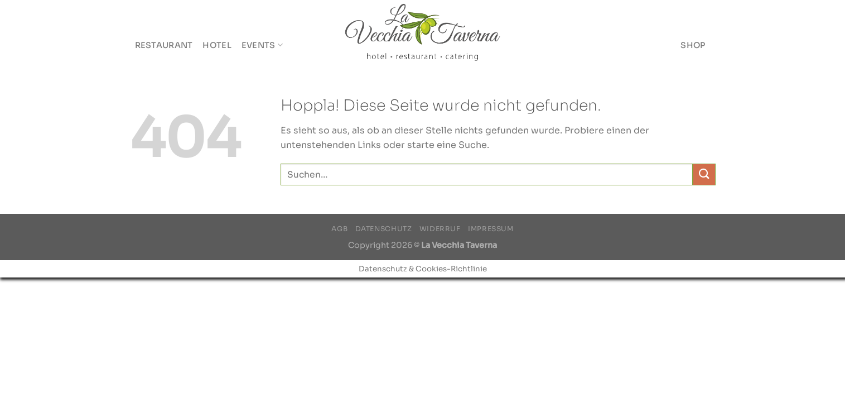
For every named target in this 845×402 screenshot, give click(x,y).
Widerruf (440, 228)
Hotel (216, 45)
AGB (339, 228)
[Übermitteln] (704, 174)
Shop (692, 45)
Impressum (491, 228)
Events (262, 45)
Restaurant (164, 45)
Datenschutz (383, 228)
